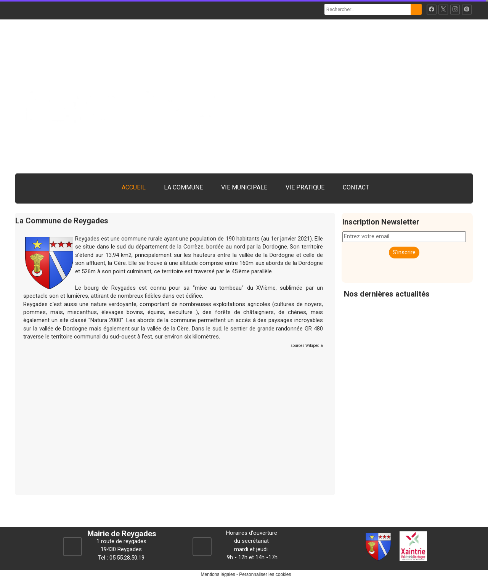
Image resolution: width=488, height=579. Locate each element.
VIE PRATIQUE (305, 187)
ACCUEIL (134, 187)
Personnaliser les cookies (265, 574)
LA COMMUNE (183, 187)
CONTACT (356, 187)
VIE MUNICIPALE (244, 187)
